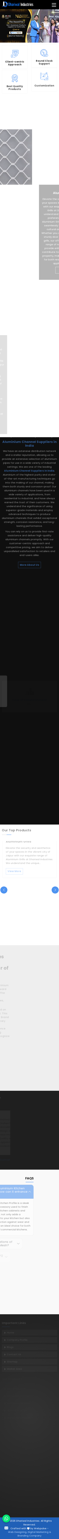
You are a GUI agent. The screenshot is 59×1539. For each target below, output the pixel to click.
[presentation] (3, 889)
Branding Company (29, 1535)
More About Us (29, 471)
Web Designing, (17, 1532)
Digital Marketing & (39, 1532)
